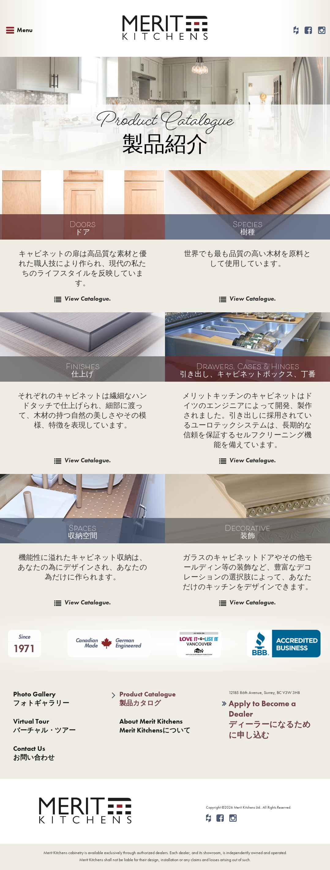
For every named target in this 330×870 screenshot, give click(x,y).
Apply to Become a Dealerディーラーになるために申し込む (270, 719)
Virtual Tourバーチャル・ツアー (44, 726)
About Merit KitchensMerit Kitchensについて (155, 726)
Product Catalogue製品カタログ (147, 698)
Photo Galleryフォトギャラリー (41, 698)
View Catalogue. (87, 299)
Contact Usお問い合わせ (34, 753)
